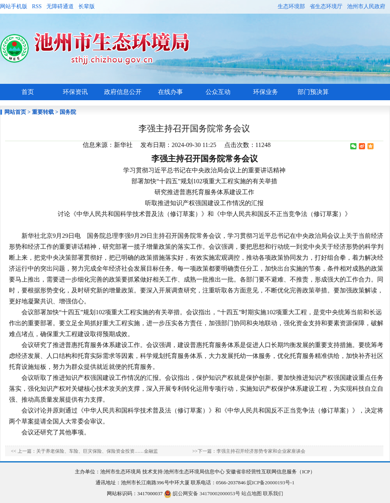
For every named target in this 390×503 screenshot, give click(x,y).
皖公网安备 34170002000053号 (202, 493)
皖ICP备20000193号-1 (270, 482)
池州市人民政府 (366, 6)
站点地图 (251, 493)
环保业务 (265, 92)
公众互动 (218, 92)
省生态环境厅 (326, 6)
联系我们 (273, 493)
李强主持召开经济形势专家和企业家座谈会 (260, 451)
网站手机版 (13, 6)
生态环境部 (291, 6)
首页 (27, 92)
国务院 (68, 112)
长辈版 (86, 6)
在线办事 (170, 92)
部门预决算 (313, 92)
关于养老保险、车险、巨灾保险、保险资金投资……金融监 (97, 451)
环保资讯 (75, 92)
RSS (37, 6)
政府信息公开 (123, 92)
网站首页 (15, 112)
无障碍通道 (60, 6)
